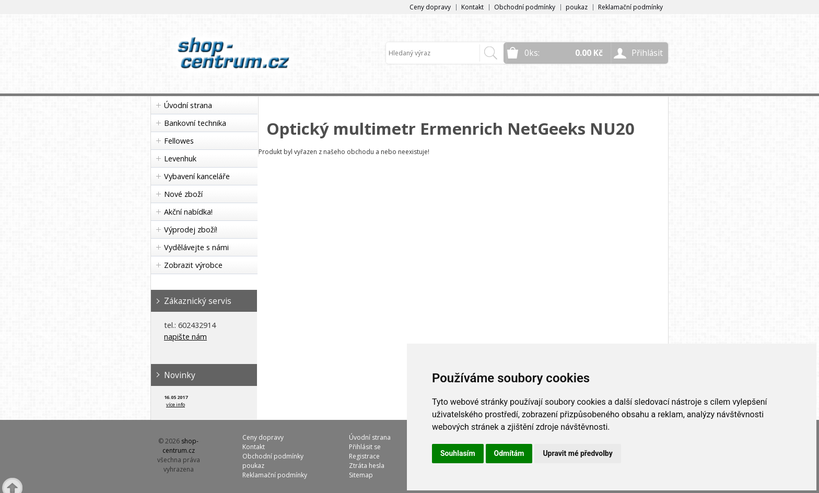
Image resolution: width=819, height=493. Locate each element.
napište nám (185, 337)
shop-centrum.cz (180, 446)
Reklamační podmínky (630, 7)
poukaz (577, 7)
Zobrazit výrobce (193, 265)
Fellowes (179, 141)
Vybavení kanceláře (197, 176)
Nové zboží (183, 194)
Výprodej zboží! (190, 229)
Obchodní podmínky (524, 7)
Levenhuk (180, 158)
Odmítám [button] (509, 453)
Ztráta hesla (366, 465)
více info (175, 404)
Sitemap (361, 475)
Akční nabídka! (188, 212)
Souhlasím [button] (457, 453)
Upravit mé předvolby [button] (577, 453)
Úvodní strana (188, 105)
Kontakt (472, 7)
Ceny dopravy (430, 7)
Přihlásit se (365, 446)
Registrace (364, 456)
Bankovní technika (195, 123)
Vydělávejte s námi (196, 247)
